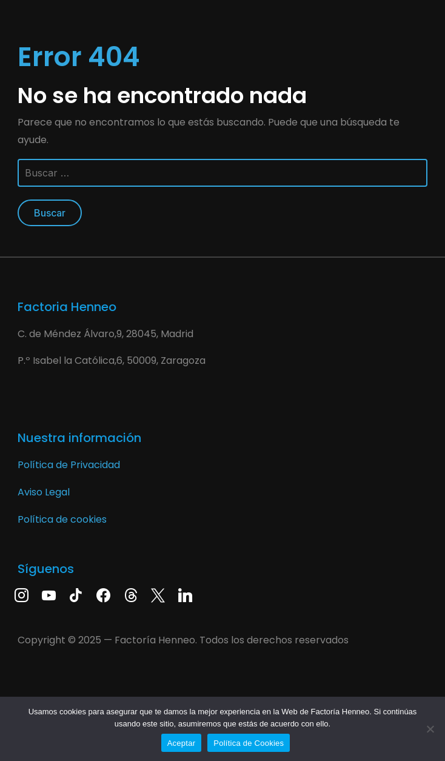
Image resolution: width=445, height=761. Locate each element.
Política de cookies (62, 519)
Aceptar (181, 743)
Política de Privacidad (69, 465)
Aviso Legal (44, 492)
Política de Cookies (248, 743)
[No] (430, 729)
